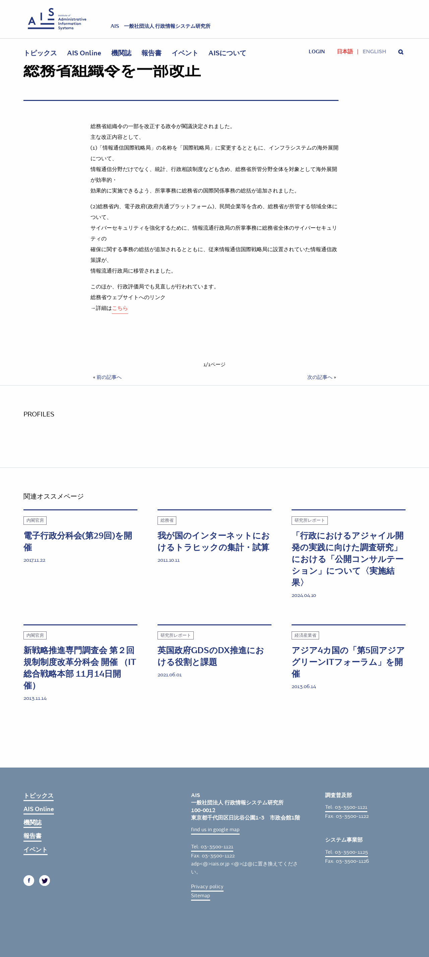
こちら (120, 308)
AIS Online (84, 53)
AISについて (227, 53)
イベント (185, 53)
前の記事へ (109, 377)
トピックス (40, 53)
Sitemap (200, 896)
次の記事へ (319, 377)
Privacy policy (207, 887)
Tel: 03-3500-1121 (212, 847)
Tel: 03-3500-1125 (346, 852)
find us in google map (215, 830)
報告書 (151, 53)
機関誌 (121, 53)
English (374, 51)
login (317, 52)
